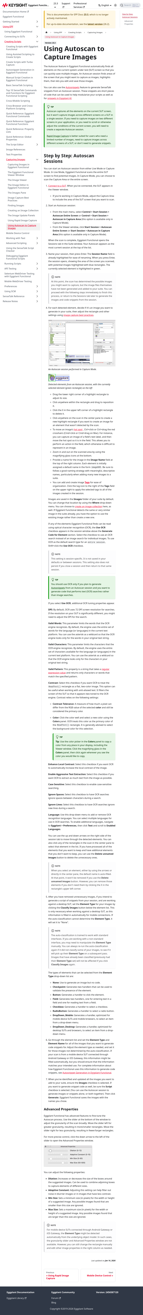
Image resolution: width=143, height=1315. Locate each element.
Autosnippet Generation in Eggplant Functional (20, 71)
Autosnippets (72, 87)
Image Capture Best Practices (18, 199)
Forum (56, 1298)
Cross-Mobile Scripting (18, 100)
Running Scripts (12, 263)
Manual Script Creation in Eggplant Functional (19, 79)
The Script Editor (15, 144)
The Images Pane (17, 192)
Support (66, 5)
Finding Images (16, 205)
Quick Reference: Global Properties (18, 138)
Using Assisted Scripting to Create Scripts (20, 56)
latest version (95, 24)
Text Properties (14, 154)
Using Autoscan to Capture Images (22, 227)
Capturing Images (15, 159)
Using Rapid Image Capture (22, 220)
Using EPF (8, 26)
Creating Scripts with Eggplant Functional (22, 48)
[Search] (130, 5)
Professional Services (80, 5)
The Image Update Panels (21, 215)
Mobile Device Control (17, 233)
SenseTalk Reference (13, 296)
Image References (15, 149)
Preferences (10, 286)
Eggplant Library (16, 1298)
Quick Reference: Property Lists (20, 130)
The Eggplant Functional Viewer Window (20, 174)
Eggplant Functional (13, 16)
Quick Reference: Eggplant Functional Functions (20, 123)
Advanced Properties (128, 22)
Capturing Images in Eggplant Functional (18, 166)
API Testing (10, 268)
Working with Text (15, 238)
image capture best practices (78, 315)
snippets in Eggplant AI (59, 98)
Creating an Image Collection (23, 210)
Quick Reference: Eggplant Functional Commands (20, 115)
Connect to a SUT (57, 185)
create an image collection (88, 506)
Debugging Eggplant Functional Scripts (17, 257)
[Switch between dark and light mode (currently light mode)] (115, 5)
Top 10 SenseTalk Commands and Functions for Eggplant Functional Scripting (21, 93)
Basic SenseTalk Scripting (19, 85)
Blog (53, 1302)
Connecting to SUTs (14, 36)
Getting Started (11, 21)
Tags (87, 482)
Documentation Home (16, 11)
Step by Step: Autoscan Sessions (130, 15)
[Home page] (46, 32)
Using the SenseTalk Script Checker (20, 249)
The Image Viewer (17, 180)
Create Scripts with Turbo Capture (19, 63)
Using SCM (10, 291)
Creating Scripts (12, 41)
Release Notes (10, 301)
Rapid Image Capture (58, 135)
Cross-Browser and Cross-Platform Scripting (19, 107)
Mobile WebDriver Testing (18, 281)
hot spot (78, 429)
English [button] (103, 5)
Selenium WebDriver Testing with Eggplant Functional (19, 275)
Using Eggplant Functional (18, 31)
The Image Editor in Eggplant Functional (18, 186)
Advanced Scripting (16, 243)
